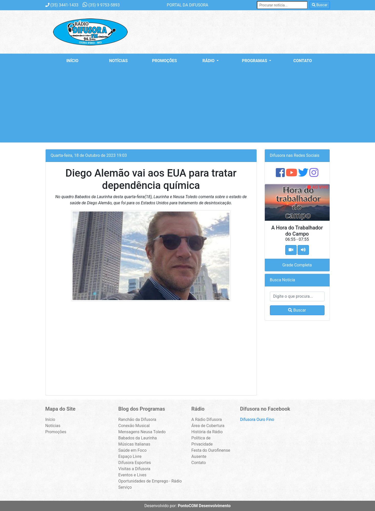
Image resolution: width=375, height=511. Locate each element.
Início (72, 60)
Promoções (164, 60)
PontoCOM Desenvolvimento (204, 505)
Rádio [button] (209, 60)
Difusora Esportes (134, 462)
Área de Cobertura (208, 425)
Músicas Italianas (134, 444)
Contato (302, 60)
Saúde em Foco (132, 450)
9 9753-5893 (101, 5)
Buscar (320, 5)
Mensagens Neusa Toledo (142, 431)
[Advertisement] (187, 106)
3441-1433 (61, 5)
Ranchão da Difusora (137, 419)
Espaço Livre (130, 456)
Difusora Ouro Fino (257, 419)
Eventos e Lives (132, 475)
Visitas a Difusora (134, 468)
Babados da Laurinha (137, 438)
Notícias (118, 60)
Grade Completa (297, 265)
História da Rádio (207, 431)
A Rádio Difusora (206, 419)
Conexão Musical (134, 425)
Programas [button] (255, 60)
